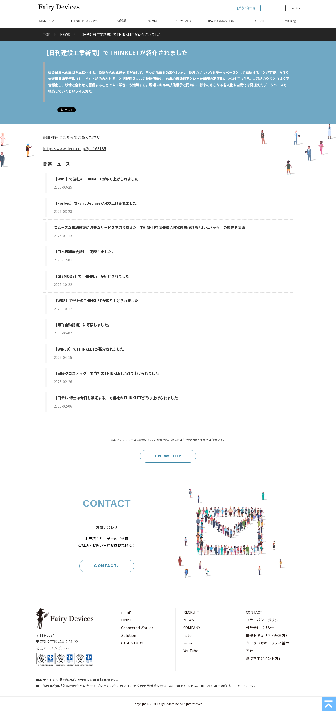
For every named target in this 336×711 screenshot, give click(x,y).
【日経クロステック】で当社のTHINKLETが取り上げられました (106, 373)
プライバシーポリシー (264, 619)
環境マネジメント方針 (264, 658)
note (187, 635)
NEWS (65, 34)
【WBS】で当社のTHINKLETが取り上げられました (96, 178)
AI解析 (121, 21)
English (295, 8)
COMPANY (184, 21)
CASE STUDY (132, 642)
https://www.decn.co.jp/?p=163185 (74, 148)
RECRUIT (258, 21)
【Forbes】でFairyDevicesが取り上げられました (95, 203)
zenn (187, 642)
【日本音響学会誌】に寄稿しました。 (84, 251)
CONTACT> (106, 566)
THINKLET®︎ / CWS (84, 21)
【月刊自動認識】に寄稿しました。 (83, 324)
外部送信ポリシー (260, 627)
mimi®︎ (152, 21)
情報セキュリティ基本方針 (267, 635)
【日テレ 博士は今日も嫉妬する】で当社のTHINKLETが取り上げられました (116, 397)
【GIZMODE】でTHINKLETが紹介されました (91, 276)
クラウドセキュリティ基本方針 (267, 646)
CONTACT (254, 612)
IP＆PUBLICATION (221, 21)
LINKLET (128, 619)
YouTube (190, 650)
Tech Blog (289, 21)
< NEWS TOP (168, 456)
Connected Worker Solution (137, 631)
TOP (46, 34)
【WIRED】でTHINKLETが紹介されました (89, 349)
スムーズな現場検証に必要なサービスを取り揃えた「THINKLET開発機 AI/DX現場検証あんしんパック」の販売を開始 (149, 227)
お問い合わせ (246, 8)
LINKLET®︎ (47, 21)
